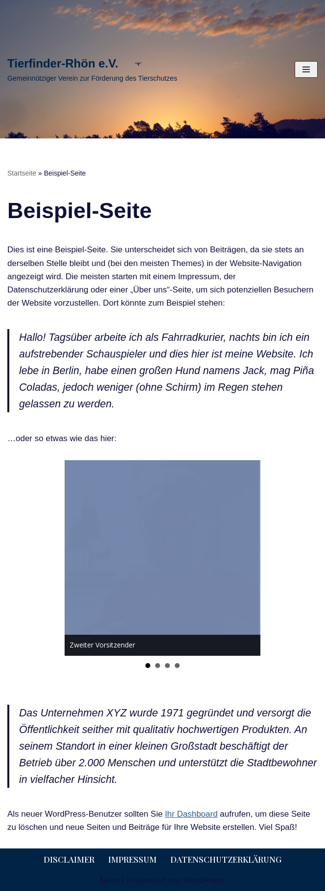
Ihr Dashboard (191, 814)
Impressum (132, 859)
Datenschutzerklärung (225, 859)
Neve (109, 880)
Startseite (21, 173)
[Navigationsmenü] (306, 69)
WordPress (204, 880)
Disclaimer (69, 859)
